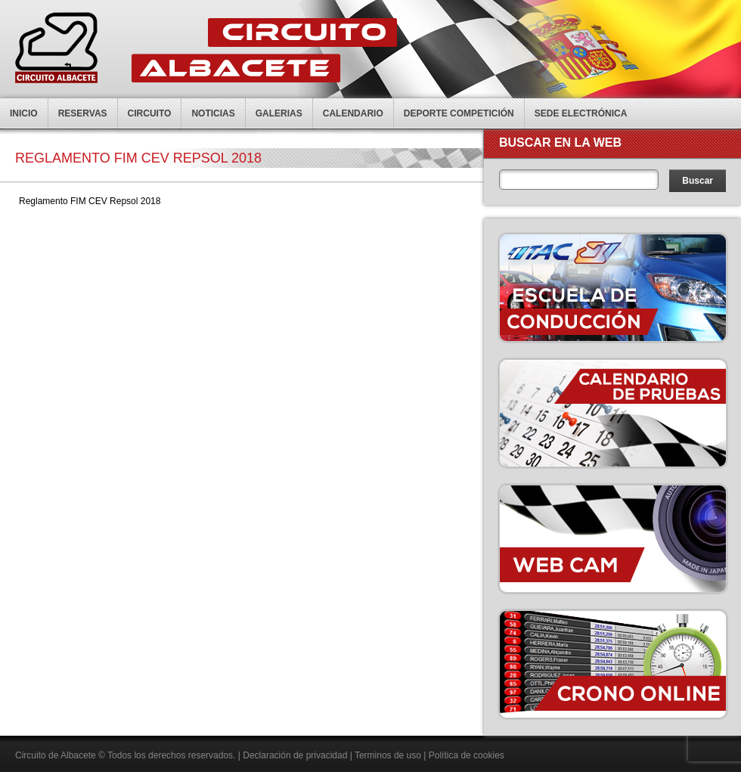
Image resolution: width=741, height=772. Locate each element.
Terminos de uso (388, 755)
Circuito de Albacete (55, 755)
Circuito (150, 113)
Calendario (353, 113)
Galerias (279, 113)
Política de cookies (466, 755)
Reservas (82, 113)
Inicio (24, 113)
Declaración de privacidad (295, 755)
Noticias (212, 113)
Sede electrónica (581, 113)
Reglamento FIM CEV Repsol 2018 (89, 201)
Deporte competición (459, 113)
